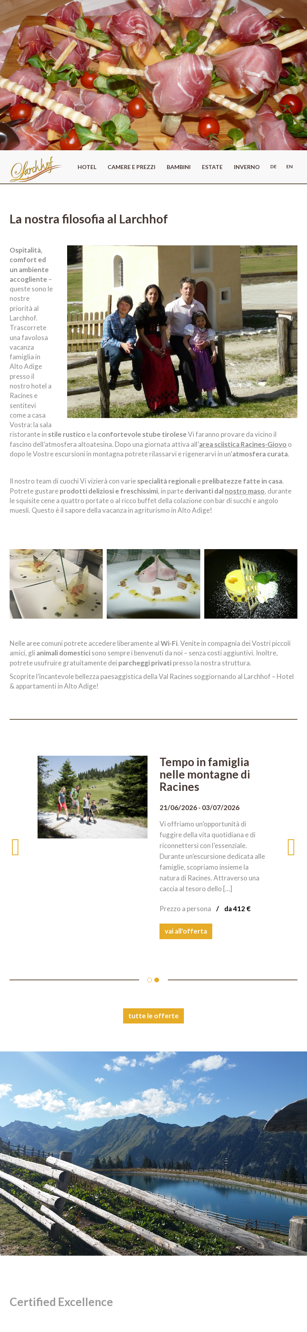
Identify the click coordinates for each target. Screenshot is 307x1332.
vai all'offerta (186, 931)
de (273, 166)
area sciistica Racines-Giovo (243, 444)
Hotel (87, 166)
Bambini (179, 166)
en (289, 166)
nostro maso (245, 491)
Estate (212, 166)
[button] (24, 847)
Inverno (247, 166)
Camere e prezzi (131, 166)
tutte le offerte (153, 1015)
